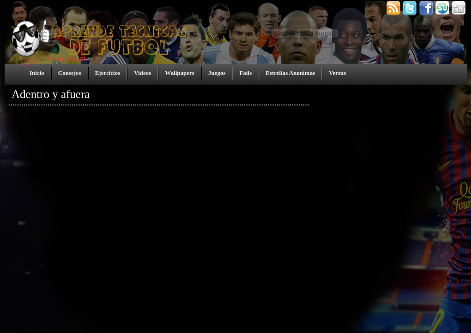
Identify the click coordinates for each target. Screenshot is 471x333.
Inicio (37, 72)
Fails (246, 72)
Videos (142, 72)
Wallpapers (179, 72)
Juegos (217, 72)
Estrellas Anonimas (290, 72)
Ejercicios (108, 72)
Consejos (69, 72)
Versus (337, 72)
